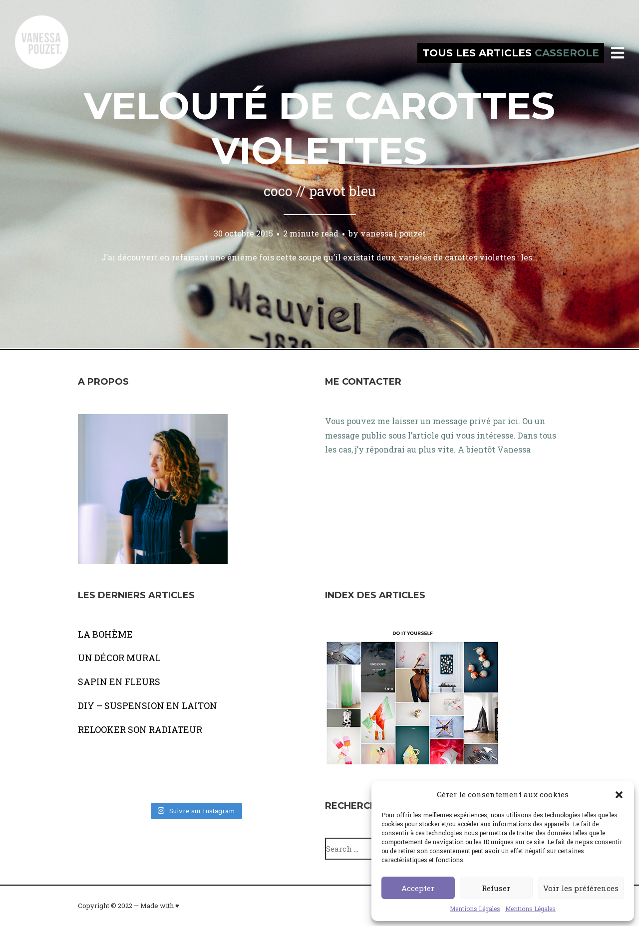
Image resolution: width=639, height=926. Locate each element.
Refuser (496, 888)
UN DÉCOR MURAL (119, 658)
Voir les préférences (581, 888)
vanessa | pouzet (393, 233)
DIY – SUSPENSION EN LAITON (147, 705)
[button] (619, 795)
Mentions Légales (475, 909)
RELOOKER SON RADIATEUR (140, 729)
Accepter (417, 888)
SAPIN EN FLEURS (119, 682)
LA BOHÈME (105, 634)
